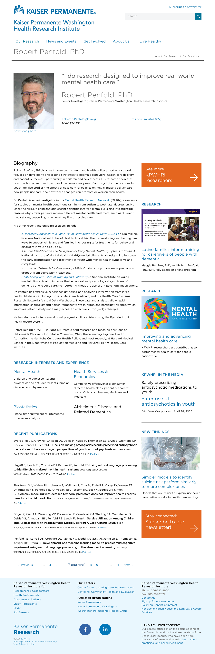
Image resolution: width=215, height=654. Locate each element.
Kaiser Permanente (89, 602)
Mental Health (27, 372)
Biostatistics (25, 407)
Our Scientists (190, 56)
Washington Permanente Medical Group (102, 611)
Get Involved (94, 41)
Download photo (25, 131)
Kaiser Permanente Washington (97, 606)
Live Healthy (150, 41)
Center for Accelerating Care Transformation (105, 587)
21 (117, 565)
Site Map (18, 641)
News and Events (61, 41)
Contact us (148, 598)
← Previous (25, 565)
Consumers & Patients (27, 599)
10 (104, 565)
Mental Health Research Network (88, 200)
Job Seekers (21, 612)
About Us (121, 41)
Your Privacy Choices (24, 644)
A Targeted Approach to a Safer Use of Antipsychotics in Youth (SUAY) (70, 234)
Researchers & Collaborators (31, 591)
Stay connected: (161, 516)
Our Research (27, 41)
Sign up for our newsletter (158, 601)
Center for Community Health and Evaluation (105, 592)
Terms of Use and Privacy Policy (40, 641)
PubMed (94, 454)
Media (17, 608)
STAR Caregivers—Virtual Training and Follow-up (54, 277)
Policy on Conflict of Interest (159, 605)
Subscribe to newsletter (185, 7)
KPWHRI (25, 639)
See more (154, 169)
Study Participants (25, 604)
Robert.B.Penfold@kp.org (79, 119)
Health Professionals (26, 595)
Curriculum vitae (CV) (146, 119)
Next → (128, 565)
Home (156, 56)
